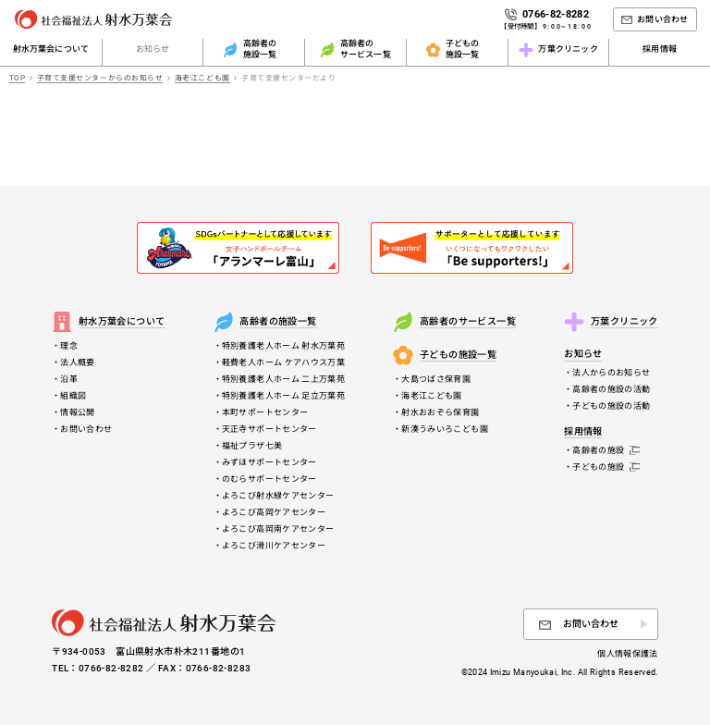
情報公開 (77, 412)
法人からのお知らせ (611, 372)
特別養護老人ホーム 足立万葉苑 (283, 395)
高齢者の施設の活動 (611, 389)
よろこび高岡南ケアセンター (278, 529)
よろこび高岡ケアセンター (273, 512)
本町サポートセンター (265, 412)
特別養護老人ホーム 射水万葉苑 (283, 345)
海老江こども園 (431, 395)
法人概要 (77, 362)
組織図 (73, 395)
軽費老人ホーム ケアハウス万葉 (283, 362)
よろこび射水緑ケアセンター (278, 495)
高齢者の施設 (606, 450)
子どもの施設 (606, 467)
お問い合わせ (86, 429)
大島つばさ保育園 (436, 379)
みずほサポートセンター (269, 462)
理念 (69, 345)
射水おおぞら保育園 (440, 412)
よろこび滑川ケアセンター (273, 545)
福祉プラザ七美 (252, 445)
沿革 (69, 379)
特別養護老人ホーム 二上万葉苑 (283, 379)
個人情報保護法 (627, 653)
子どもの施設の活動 (611, 406)
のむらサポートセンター (269, 479)
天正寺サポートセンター (269, 429)
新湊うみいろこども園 (444, 429)
